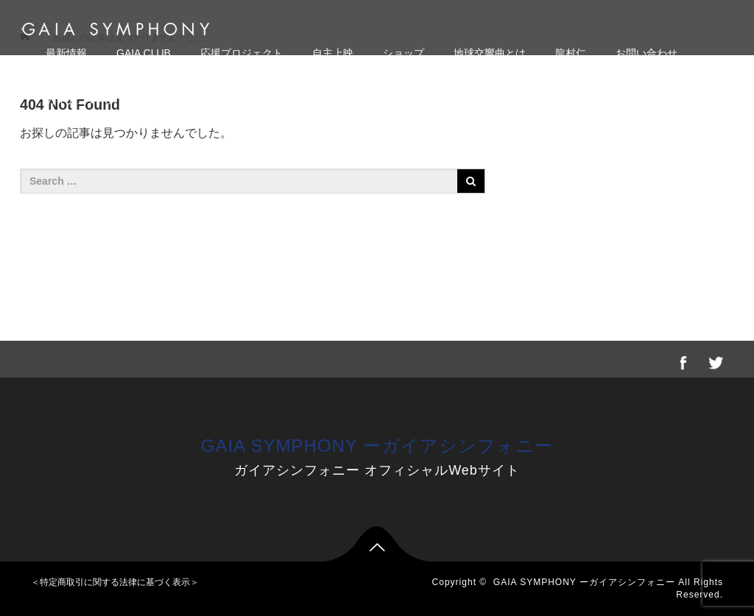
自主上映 (332, 53)
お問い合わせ (646, 53)
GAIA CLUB (143, 53)
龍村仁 (570, 53)
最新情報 (66, 53)
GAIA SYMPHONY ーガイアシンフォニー (377, 446)
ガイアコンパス (82, 100)
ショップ (403, 53)
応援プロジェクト (241, 53)
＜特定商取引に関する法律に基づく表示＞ (115, 582)
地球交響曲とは (490, 53)
